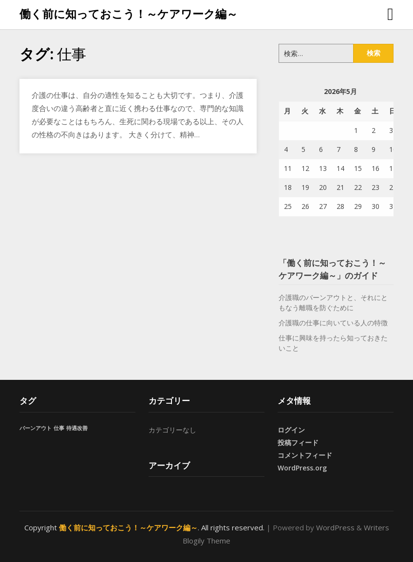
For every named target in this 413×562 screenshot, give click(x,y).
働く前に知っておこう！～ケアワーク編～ (128, 13)
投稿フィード (298, 442)
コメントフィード (305, 455)
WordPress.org (302, 467)
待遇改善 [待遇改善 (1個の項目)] (77, 428)
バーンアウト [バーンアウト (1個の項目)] (35, 428)
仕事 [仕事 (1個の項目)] (59, 428)
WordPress (335, 527)
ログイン (291, 429)
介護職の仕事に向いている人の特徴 (333, 322)
